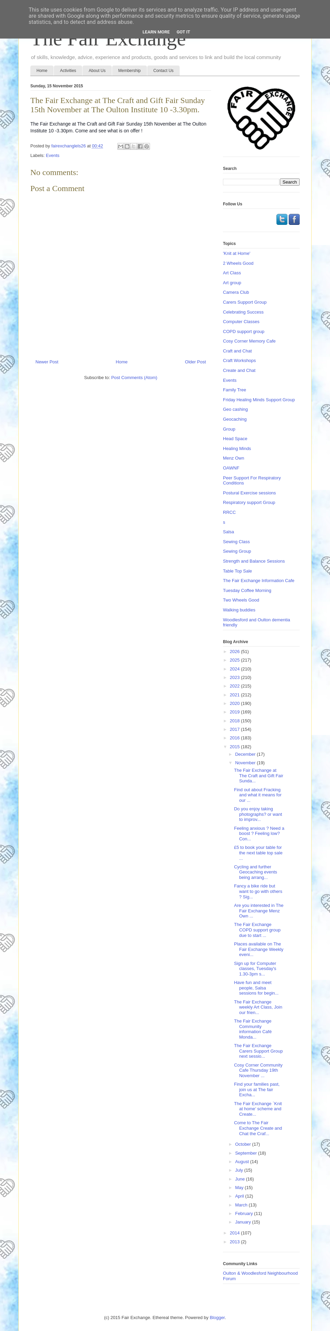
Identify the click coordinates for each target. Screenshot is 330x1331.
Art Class (232, 272)
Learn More (156, 31)
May (240, 1187)
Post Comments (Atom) (134, 377)
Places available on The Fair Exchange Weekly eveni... (258, 949)
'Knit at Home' (236, 253)
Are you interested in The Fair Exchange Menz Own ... (258, 910)
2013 (235, 1241)
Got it (183, 31)
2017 (235, 729)
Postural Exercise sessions (249, 492)
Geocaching (234, 419)
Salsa (228, 531)
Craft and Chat (237, 350)
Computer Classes (241, 321)
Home (41, 70)
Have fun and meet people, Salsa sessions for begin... (256, 988)
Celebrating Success (243, 312)
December (246, 754)
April (240, 1196)
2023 (235, 677)
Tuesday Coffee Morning (247, 590)
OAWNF (231, 468)
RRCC (229, 512)
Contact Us (163, 70)
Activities (68, 70)
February (244, 1213)
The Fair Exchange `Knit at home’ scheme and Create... (258, 1109)
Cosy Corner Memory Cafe (249, 341)
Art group (232, 282)
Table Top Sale (237, 571)
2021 (235, 694)
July (239, 1170)
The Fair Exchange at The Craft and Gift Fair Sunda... (258, 775)
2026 (235, 651)
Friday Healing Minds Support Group (259, 399)
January (243, 1222)
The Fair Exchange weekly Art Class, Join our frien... (258, 1007)
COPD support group (243, 331)
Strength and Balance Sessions (254, 561)
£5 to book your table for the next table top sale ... (258, 852)
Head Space (235, 438)
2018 (235, 720)
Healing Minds (237, 448)
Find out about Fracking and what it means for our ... (257, 795)
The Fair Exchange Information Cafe (259, 580)
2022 (235, 686)
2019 (235, 711)
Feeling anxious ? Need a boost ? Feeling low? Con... (259, 833)
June (240, 1179)
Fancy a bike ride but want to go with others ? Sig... (258, 891)
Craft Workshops (239, 360)
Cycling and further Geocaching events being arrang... (255, 872)
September (246, 1153)
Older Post (195, 361)
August (242, 1161)
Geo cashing (235, 409)
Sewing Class (236, 541)
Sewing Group (237, 551)
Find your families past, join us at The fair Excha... (257, 1089)
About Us (97, 70)
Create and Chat (239, 370)
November (246, 762)
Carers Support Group (245, 302)
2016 (235, 737)
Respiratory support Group (249, 502)
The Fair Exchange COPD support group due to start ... (257, 930)
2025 (235, 660)
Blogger (217, 1317)
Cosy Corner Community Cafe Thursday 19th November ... (258, 1070)
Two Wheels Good (241, 600)
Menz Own (233, 458)
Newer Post (46, 361)
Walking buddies (239, 609)
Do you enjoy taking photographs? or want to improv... (258, 814)
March (242, 1204)
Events (53, 155)
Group (229, 429)
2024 (235, 668)
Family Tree (234, 389)
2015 (235, 746)
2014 (235, 1232)
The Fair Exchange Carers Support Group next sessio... (258, 1051)
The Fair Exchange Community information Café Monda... (252, 1029)
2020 (235, 703)
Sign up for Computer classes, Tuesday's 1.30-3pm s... (255, 968)
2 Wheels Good (238, 263)
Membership (129, 70)
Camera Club (236, 292)
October (243, 1144)
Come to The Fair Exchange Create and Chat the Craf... (258, 1128)
